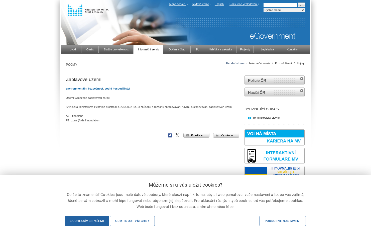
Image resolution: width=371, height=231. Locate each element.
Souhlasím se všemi (87, 221)
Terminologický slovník (266, 117)
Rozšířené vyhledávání (243, 4)
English (219, 4)
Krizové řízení (283, 63)
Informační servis (259, 63)
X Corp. (178, 135)
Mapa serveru (177, 4)
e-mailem (196, 135)
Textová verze (200, 4)
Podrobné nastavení (283, 221)
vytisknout (226, 135)
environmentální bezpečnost (84, 88)
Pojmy (300, 63)
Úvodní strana (235, 63)
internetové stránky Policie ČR (274, 80)
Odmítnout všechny (132, 221)
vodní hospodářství (117, 88)
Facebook (170, 135)
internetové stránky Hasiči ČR (274, 92)
